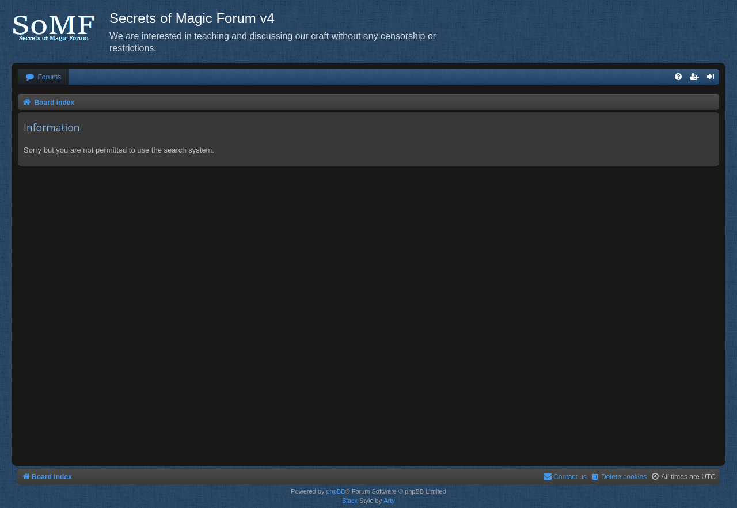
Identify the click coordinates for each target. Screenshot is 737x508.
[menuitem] (43, 77)
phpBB (335, 491)
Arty (389, 500)
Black (350, 500)
